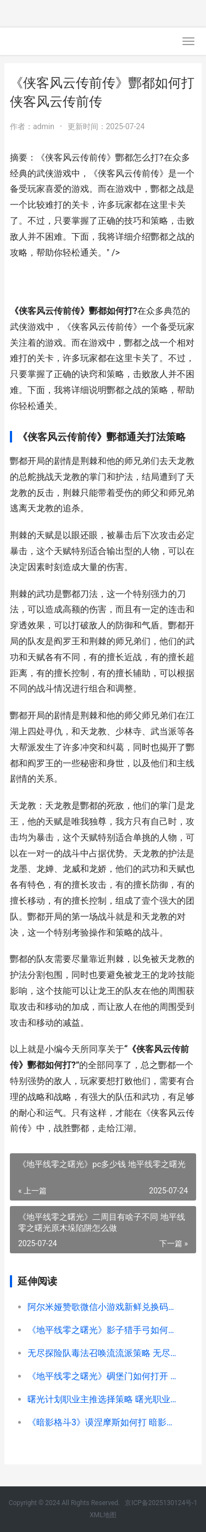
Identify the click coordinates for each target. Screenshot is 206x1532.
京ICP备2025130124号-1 (161, 1503)
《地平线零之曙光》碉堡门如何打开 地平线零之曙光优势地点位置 (103, 1376)
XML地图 (103, 1515)
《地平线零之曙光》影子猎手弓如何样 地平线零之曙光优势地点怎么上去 (103, 1330)
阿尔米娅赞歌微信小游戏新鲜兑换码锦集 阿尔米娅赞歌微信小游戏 (103, 1307)
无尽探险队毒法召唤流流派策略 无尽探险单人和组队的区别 (103, 1353)
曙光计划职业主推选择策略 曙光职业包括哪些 (103, 1399)
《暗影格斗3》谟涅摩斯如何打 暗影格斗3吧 (103, 1422)
